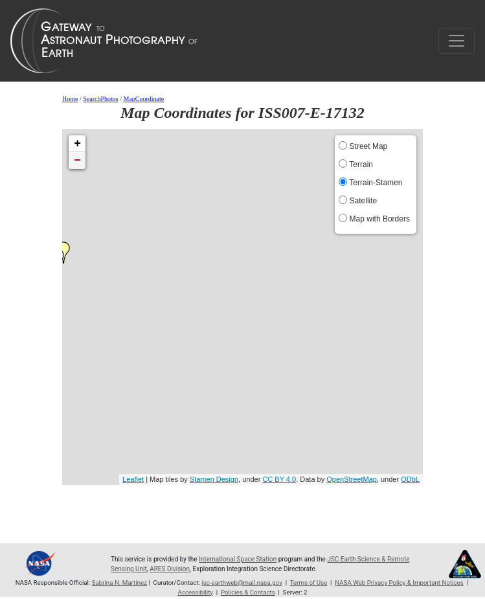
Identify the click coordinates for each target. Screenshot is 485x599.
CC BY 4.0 (279, 479)
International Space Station (237, 559)
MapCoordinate (144, 98)
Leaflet (133, 479)
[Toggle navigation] (456, 41)
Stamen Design (214, 479)
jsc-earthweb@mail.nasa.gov (241, 582)
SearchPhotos (100, 98)
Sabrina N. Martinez (119, 582)
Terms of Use (309, 582)
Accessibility (195, 592)
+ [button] (77, 144)
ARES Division (170, 568)
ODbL (410, 479)
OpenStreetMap (351, 479)
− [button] (77, 160)
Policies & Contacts (248, 592)
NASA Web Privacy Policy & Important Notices (399, 582)
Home (70, 98)
